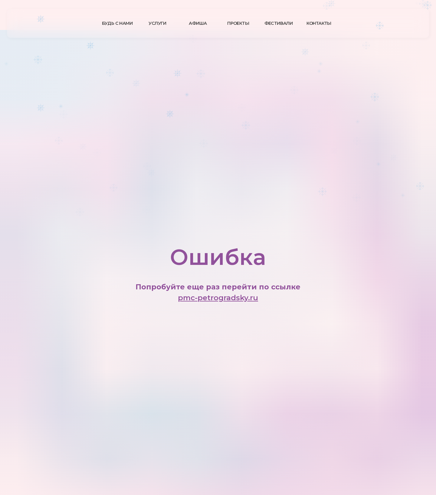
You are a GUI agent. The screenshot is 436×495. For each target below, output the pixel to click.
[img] (56, 23)
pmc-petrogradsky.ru (218, 297)
